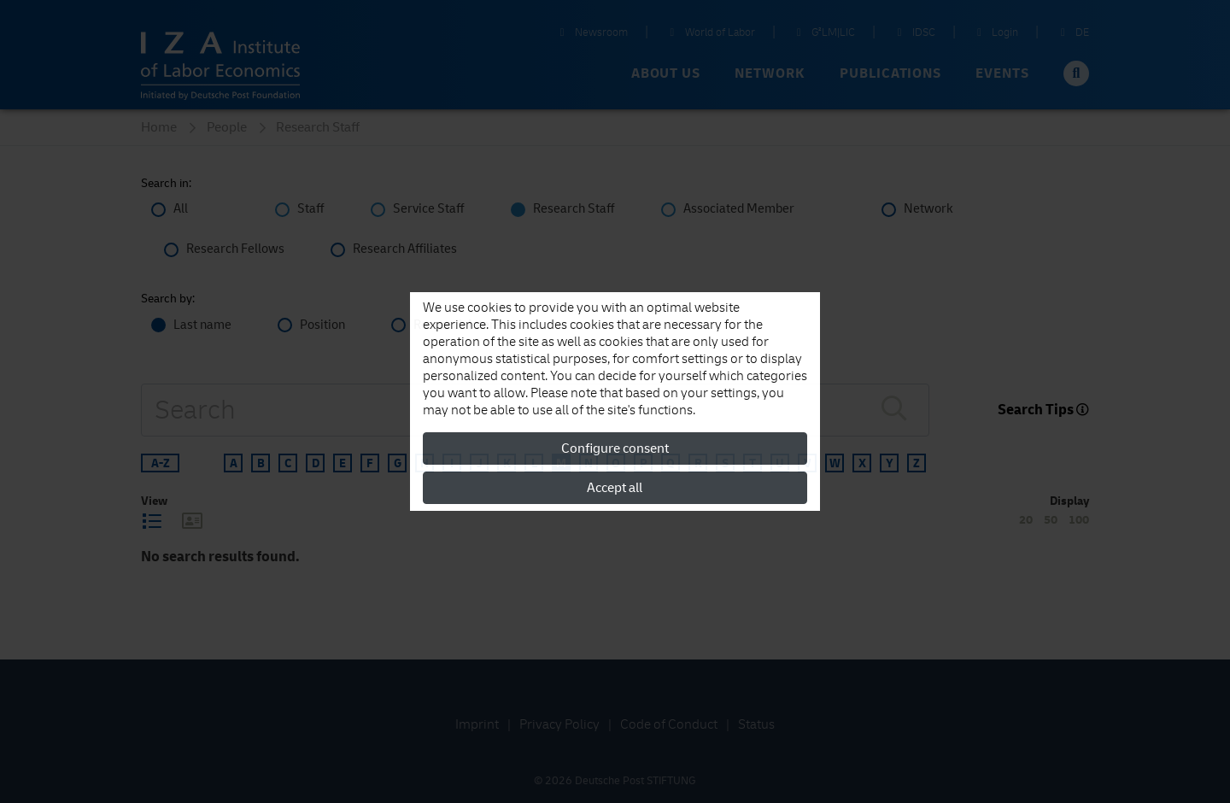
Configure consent (615, 448)
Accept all (614, 487)
